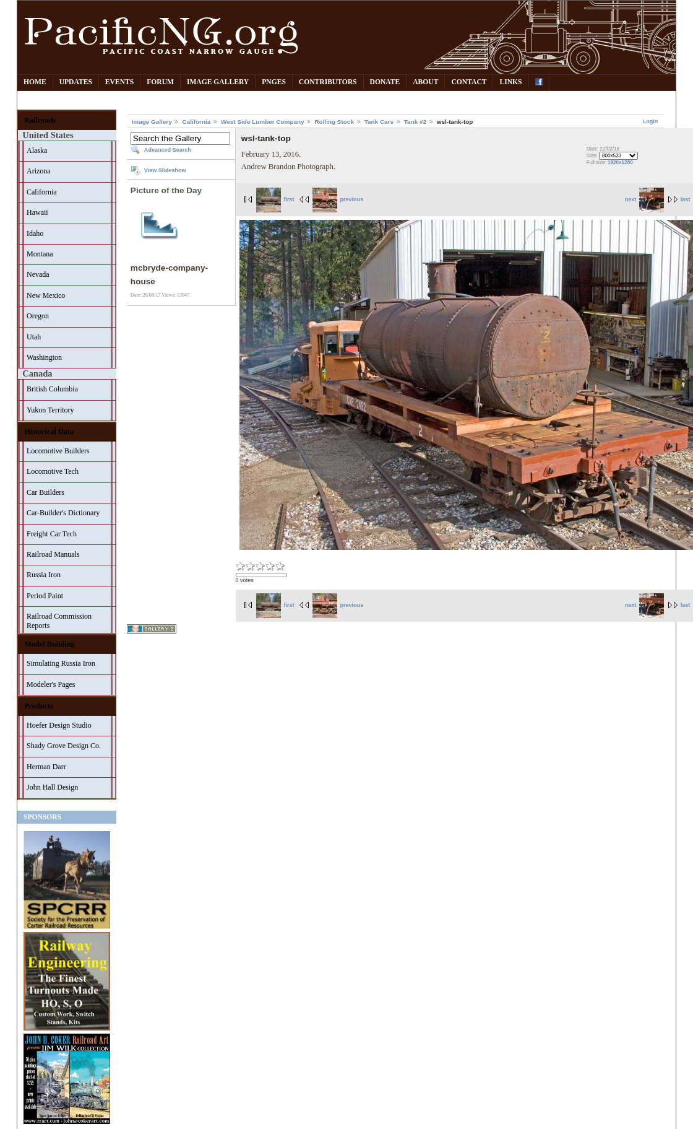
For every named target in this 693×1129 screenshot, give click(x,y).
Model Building (49, 644)
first (275, 199)
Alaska (37, 150)
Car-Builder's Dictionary (63, 512)
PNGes (274, 82)
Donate (385, 82)
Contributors (328, 82)
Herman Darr (46, 766)
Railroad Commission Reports (59, 621)
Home (35, 82)
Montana (40, 254)
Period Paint (45, 595)
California (42, 192)
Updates (75, 82)
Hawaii (37, 212)
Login (650, 121)
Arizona (39, 171)
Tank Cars (379, 121)
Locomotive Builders (58, 451)
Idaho (35, 233)
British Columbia (52, 389)
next (644, 199)
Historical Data (49, 431)
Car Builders (45, 492)
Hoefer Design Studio (59, 725)
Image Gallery (218, 82)
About (425, 82)
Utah (34, 337)
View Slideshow (165, 170)
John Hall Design (52, 787)
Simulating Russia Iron (61, 663)
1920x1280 (620, 162)
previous (337, 199)
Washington (44, 357)
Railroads (40, 120)
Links (510, 82)
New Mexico (46, 295)
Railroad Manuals (53, 554)
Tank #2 (415, 121)
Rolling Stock (334, 121)
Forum (160, 82)
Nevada (38, 274)
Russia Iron (44, 574)
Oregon (38, 316)
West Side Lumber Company (262, 121)
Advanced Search (167, 150)
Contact (468, 82)
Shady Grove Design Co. (64, 745)
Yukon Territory (50, 410)
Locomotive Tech (53, 471)
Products (38, 706)
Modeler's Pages (51, 684)
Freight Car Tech (52, 534)
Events (119, 82)
